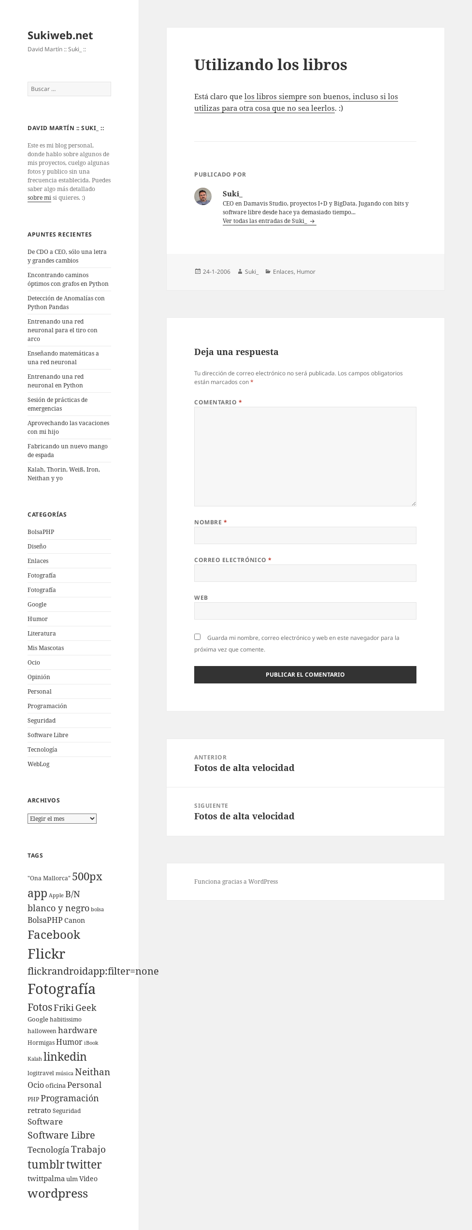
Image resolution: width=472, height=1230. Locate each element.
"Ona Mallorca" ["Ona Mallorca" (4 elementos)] (49, 878)
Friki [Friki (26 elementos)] (64, 1007)
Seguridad (42, 720)
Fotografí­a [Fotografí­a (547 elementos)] (62, 988)
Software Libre (48, 735)
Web (201, 597)
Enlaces (38, 561)
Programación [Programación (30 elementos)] (70, 1098)
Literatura (42, 633)
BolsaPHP (41, 532)
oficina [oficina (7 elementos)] (55, 1085)
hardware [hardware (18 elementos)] (77, 1030)
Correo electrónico (233, 560)
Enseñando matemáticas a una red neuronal (63, 357)
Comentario (218, 402)
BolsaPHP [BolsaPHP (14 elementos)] (45, 920)
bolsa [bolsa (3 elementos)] (97, 909)
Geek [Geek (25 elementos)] (86, 1007)
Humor (38, 619)
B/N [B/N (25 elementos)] (72, 894)
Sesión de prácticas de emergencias (57, 404)
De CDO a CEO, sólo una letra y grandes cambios (67, 256)
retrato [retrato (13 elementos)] (39, 1110)
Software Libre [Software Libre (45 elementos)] (61, 1134)
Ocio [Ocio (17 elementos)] (36, 1084)
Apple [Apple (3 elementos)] (56, 895)
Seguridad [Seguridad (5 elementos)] (67, 1111)
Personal (40, 691)
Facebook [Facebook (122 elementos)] (54, 934)
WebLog (38, 764)
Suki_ (251, 271)
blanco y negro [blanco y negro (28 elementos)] (58, 908)
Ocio (34, 662)
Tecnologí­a (42, 749)
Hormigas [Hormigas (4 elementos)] (41, 1042)
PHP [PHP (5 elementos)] (33, 1099)
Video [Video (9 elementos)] (88, 1178)
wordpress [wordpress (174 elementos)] (58, 1193)
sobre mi (39, 197)
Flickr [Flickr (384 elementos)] (46, 953)
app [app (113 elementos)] (37, 893)
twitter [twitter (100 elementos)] (84, 1164)
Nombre (210, 522)
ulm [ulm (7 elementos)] (72, 1178)
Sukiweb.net (60, 35)
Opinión (39, 677)
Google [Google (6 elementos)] (38, 1019)
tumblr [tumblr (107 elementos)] (46, 1164)
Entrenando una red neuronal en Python (56, 380)
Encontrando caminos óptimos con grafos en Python (68, 279)
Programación (47, 706)
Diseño (37, 546)
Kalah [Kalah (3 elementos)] (35, 1058)
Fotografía (42, 590)
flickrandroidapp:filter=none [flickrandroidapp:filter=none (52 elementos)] (93, 971)
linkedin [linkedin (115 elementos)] (65, 1056)
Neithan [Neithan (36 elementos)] (92, 1072)
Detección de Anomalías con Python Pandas (66, 302)
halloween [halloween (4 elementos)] (42, 1031)
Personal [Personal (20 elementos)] (84, 1084)
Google (37, 604)
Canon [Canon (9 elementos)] (74, 920)
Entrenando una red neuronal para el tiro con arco (63, 330)
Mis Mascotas (46, 648)
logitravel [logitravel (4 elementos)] (41, 1073)
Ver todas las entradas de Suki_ (266, 221)
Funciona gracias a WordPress (236, 881)
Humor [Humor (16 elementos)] (69, 1042)
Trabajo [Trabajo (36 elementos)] (88, 1149)
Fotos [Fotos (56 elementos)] (40, 1007)
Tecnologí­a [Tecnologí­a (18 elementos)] (49, 1149)
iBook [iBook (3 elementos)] (91, 1042)
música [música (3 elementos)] (64, 1073)
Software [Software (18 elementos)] (45, 1121)
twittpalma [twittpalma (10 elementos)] (46, 1178)
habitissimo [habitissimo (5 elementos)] (66, 1019)
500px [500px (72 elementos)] (87, 876)
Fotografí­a (42, 575)
